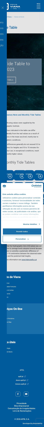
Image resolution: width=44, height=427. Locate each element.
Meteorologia (6, 348)
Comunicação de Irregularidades (21, 408)
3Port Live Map (6, 322)
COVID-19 (5, 297)
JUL (3, 315)
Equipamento (6, 294)
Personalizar (22, 239)
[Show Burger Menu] (38, 6)
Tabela (10, 80)
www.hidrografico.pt (29, 260)
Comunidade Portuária (9, 286)
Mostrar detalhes (30, 224)
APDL (22, 370)
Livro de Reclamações (22, 411)
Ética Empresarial (21, 406)
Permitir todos (22, 231)
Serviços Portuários (8, 318)
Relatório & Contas (8, 290)
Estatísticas (5, 283)
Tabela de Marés (7, 352)
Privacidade (21, 403)
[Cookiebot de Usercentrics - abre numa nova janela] (31, 186)
